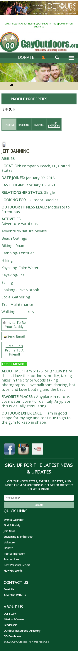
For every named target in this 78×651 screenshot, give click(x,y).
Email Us (9, 589)
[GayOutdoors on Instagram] (23, 450)
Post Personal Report (17, 565)
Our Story (10, 613)
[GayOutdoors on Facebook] (9, 450)
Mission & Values (14, 619)
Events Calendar (13, 520)
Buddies (24, 124)
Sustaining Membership (18, 536)
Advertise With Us (15, 595)
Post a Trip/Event (14, 553)
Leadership (10, 625)
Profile (9, 124)
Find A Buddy (12, 525)
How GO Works (13, 570)
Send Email (14, 336)
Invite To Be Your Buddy (14, 324)
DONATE (26, 57)
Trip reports (54, 124)
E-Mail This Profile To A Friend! (14, 350)
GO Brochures (12, 636)
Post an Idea (11, 559)
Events (39, 124)
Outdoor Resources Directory (22, 630)
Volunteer (10, 542)
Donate (8, 548)
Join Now (9, 531)
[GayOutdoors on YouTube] (37, 450)
